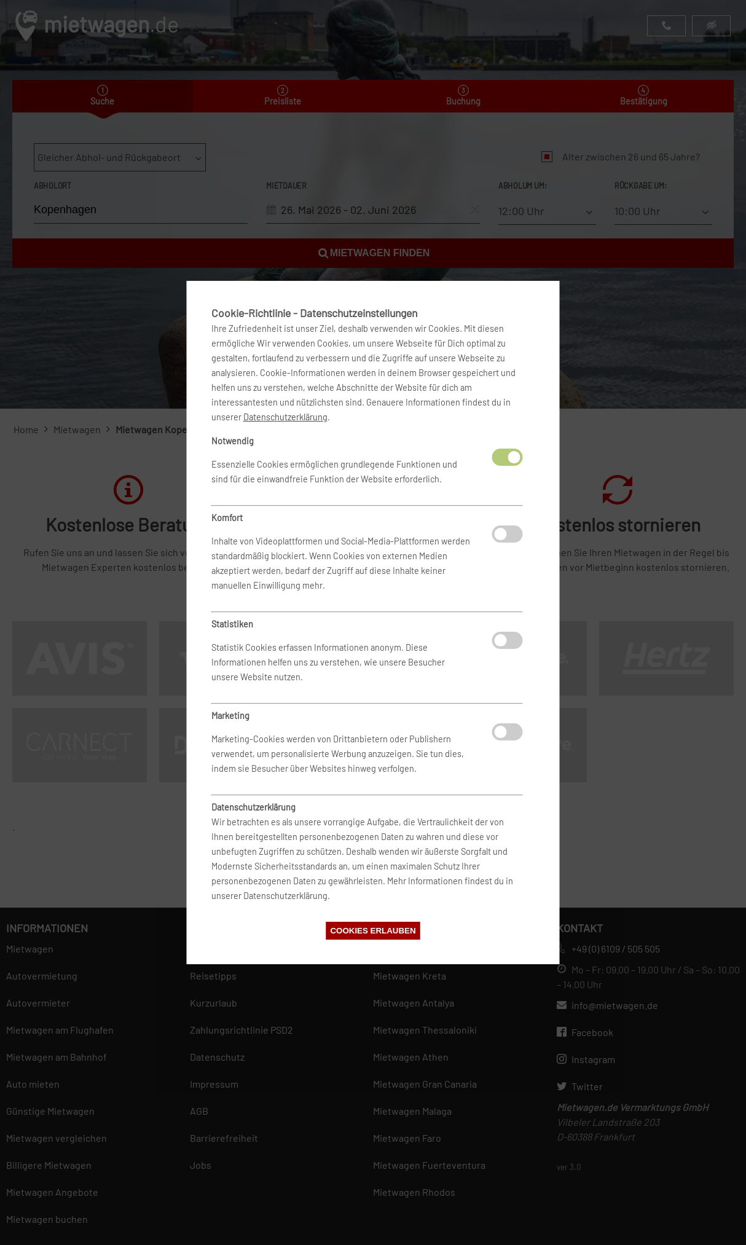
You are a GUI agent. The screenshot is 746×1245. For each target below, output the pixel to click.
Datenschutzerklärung (285, 417)
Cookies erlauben (372, 930)
